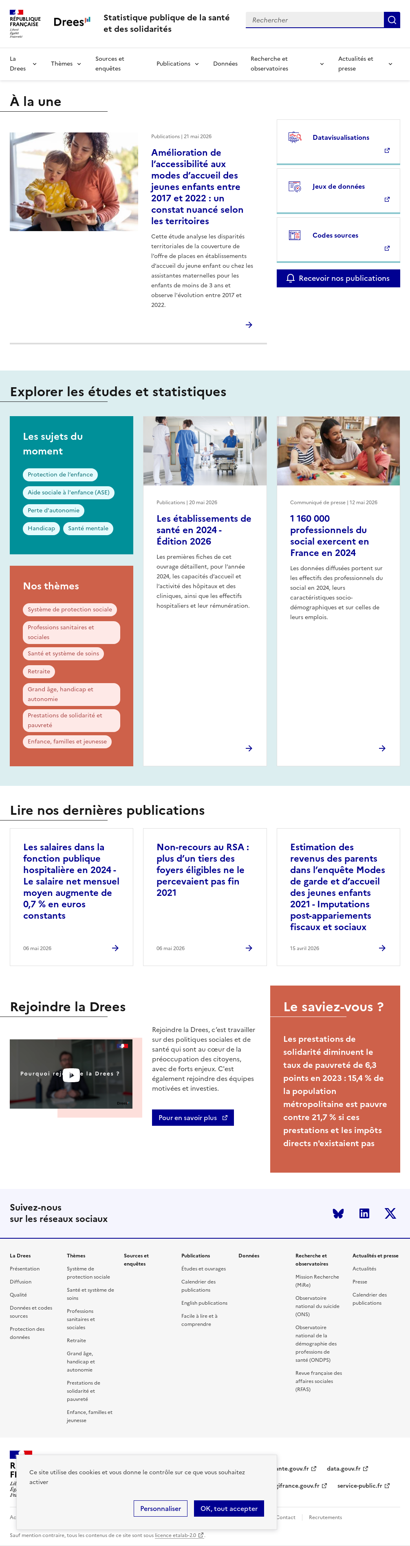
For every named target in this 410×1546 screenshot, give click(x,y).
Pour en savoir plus (188, 1118)
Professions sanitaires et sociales (61, 632)
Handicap (41, 528)
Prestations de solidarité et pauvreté (65, 720)
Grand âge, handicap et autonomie (60, 694)
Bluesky (338, 1213)
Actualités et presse (355, 64)
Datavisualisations (341, 137)
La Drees (18, 64)
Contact (285, 1517)
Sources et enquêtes (109, 64)
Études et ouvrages (203, 1269)
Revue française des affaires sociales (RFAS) (318, 1381)
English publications (204, 1303)
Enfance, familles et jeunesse (67, 741)
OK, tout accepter (229, 1508)
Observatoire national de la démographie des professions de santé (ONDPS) (316, 1344)
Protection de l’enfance (60, 474)
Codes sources (335, 235)
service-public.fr (359, 1486)
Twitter (390, 1213)
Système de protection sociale (70, 609)
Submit (392, 20)
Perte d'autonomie (53, 510)
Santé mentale (88, 528)
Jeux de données (339, 186)
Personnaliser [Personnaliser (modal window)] (160, 1508)
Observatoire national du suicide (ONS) (317, 1306)
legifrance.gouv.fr (295, 1486)
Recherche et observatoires (269, 64)
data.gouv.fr (344, 1468)
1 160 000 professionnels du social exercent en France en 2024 (329, 536)
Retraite (39, 671)
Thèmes (62, 64)
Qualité (18, 1295)
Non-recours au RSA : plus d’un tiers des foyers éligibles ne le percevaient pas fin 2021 (203, 870)
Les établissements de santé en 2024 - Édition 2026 (204, 530)
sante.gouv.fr (291, 1468)
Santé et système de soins (63, 653)
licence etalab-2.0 (175, 1535)
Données (225, 64)
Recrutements (325, 1517)
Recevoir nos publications (344, 278)
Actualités (364, 1269)
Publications (173, 64)
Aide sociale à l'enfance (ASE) (69, 492)
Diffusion (20, 1282)
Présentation (25, 1269)
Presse (360, 1282)
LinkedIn (364, 1213)
